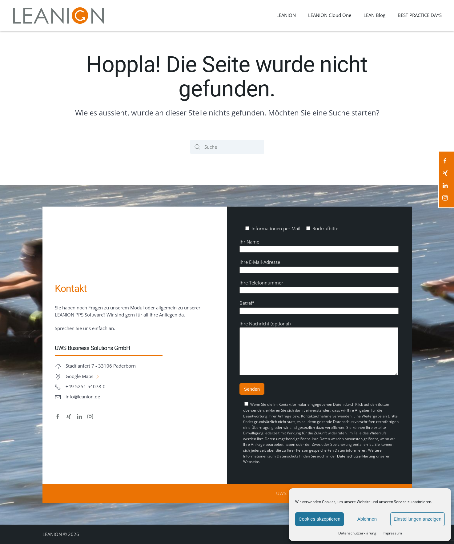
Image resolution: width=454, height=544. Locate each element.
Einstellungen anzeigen (417, 519)
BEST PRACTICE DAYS (420, 15)
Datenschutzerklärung (356, 456)
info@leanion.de (83, 392)
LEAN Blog (374, 15)
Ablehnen (367, 519)
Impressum (392, 533)
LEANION (286, 15)
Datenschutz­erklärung (357, 533)
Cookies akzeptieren (319, 519)
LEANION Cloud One (329, 15)
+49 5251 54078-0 (86, 382)
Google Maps (83, 372)
